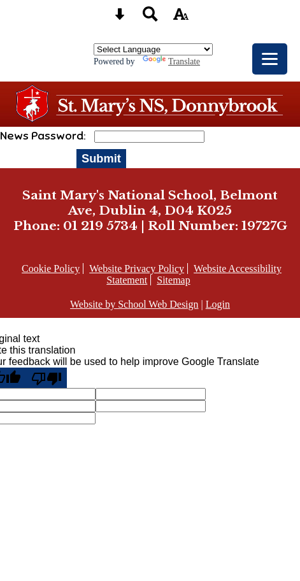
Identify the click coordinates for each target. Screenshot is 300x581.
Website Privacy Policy (136, 268)
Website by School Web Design (134, 304)
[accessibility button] (181, 18)
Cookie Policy (51, 268)
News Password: (44, 136)
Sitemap (173, 280)
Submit (101, 158)
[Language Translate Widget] (153, 49)
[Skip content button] (120, 18)
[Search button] (150, 18)
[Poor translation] (46, 378)
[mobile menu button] (269, 59)
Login (218, 304)
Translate (171, 61)
